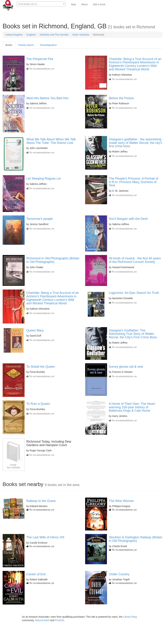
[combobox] (41, 3)
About (84, 4)
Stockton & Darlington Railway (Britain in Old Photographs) (135, 539)
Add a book (99, 4)
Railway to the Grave (41, 501)
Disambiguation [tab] (48, 45)
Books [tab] (8, 45)
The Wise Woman (121, 501)
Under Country (119, 574)
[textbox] (41, 4)
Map (73, 4)
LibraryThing (130, 616)
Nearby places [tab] (26, 45)
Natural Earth (42, 620)
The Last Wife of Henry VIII (45, 537)
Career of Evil (35, 574)
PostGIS (59, 620)
